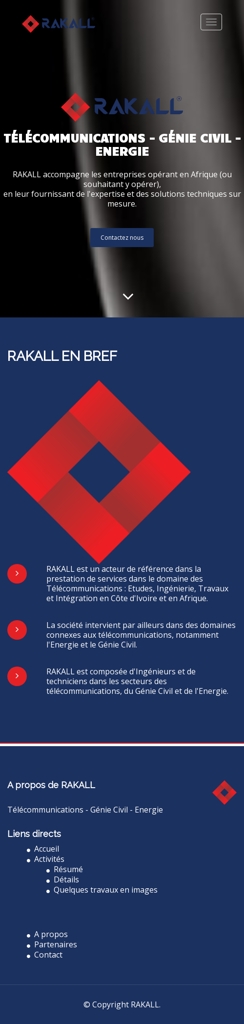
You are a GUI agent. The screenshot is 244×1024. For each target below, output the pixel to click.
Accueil (43, 848)
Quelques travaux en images (102, 889)
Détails (62, 879)
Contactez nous (122, 237)
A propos (47, 934)
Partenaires (52, 944)
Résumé (64, 869)
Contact (44, 954)
